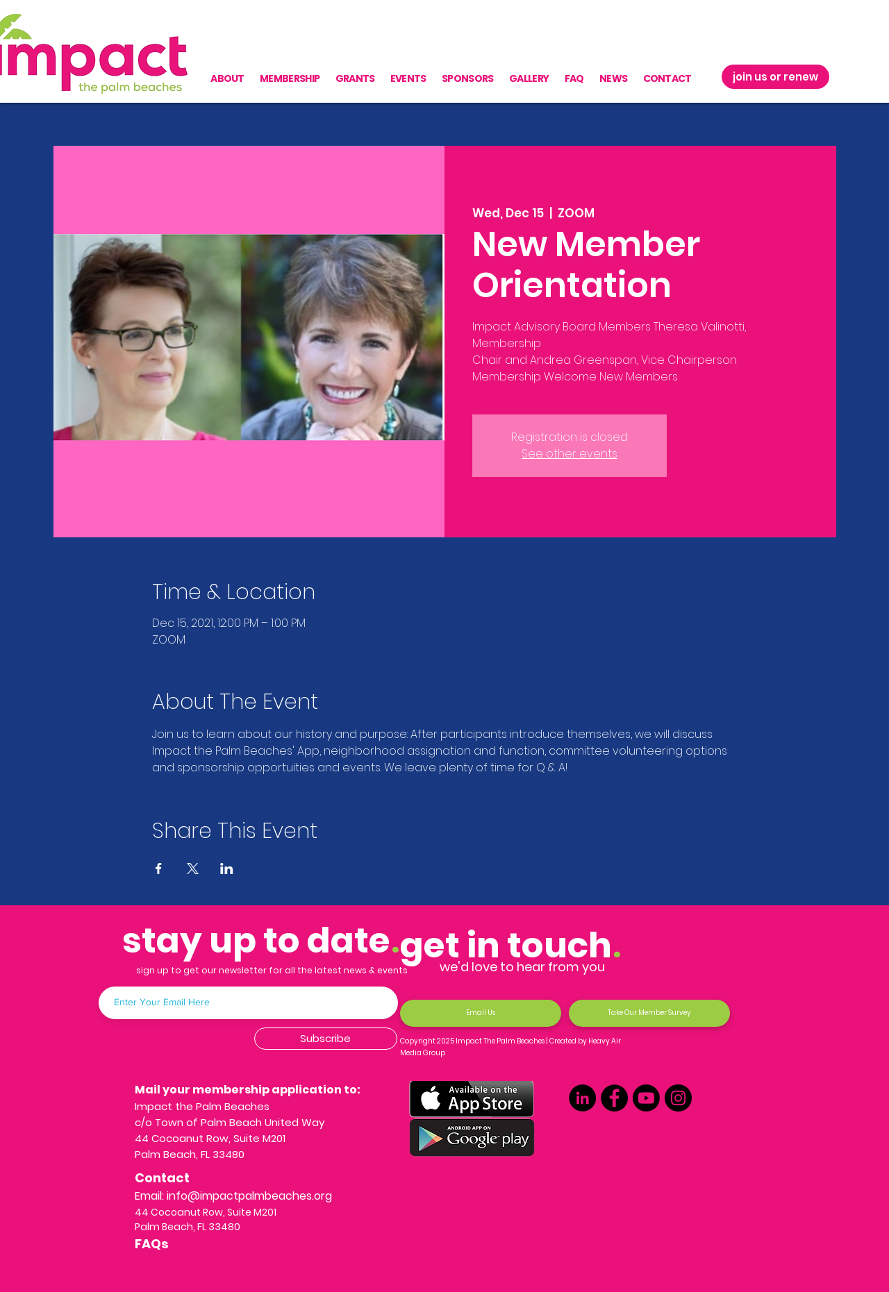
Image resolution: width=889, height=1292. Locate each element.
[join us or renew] (775, 77)
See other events (569, 454)
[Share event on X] (192, 868)
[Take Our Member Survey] (649, 1013)
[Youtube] (646, 1097)
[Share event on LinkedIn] (226, 868)
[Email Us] (480, 1013)
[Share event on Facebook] (158, 868)
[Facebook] (614, 1097)
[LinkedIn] (582, 1097)
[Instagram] (678, 1097)
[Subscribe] (325, 1038)
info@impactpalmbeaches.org (249, 1196)
